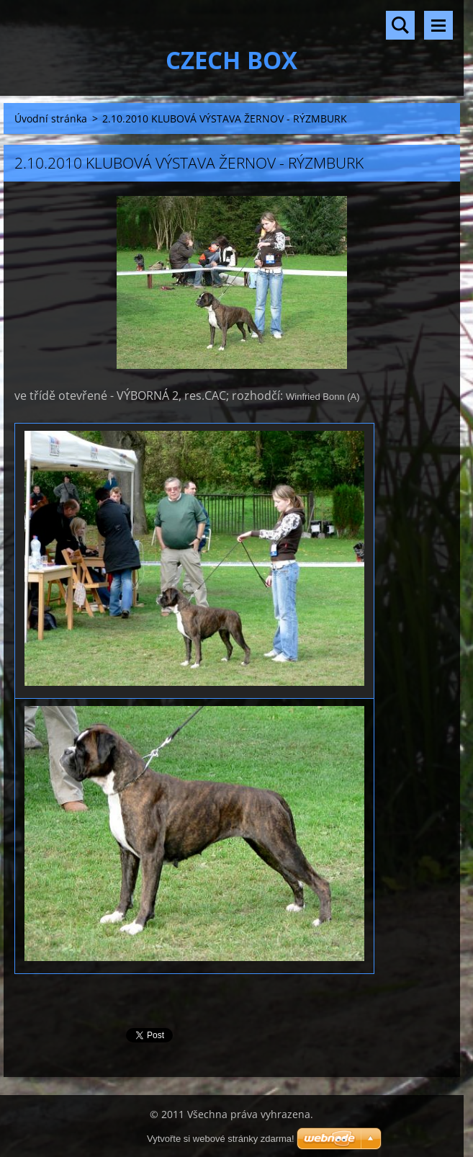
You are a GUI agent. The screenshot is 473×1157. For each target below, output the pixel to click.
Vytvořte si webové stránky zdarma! (220, 1138)
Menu (438, 25)
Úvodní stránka (50, 118)
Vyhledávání (400, 25)
